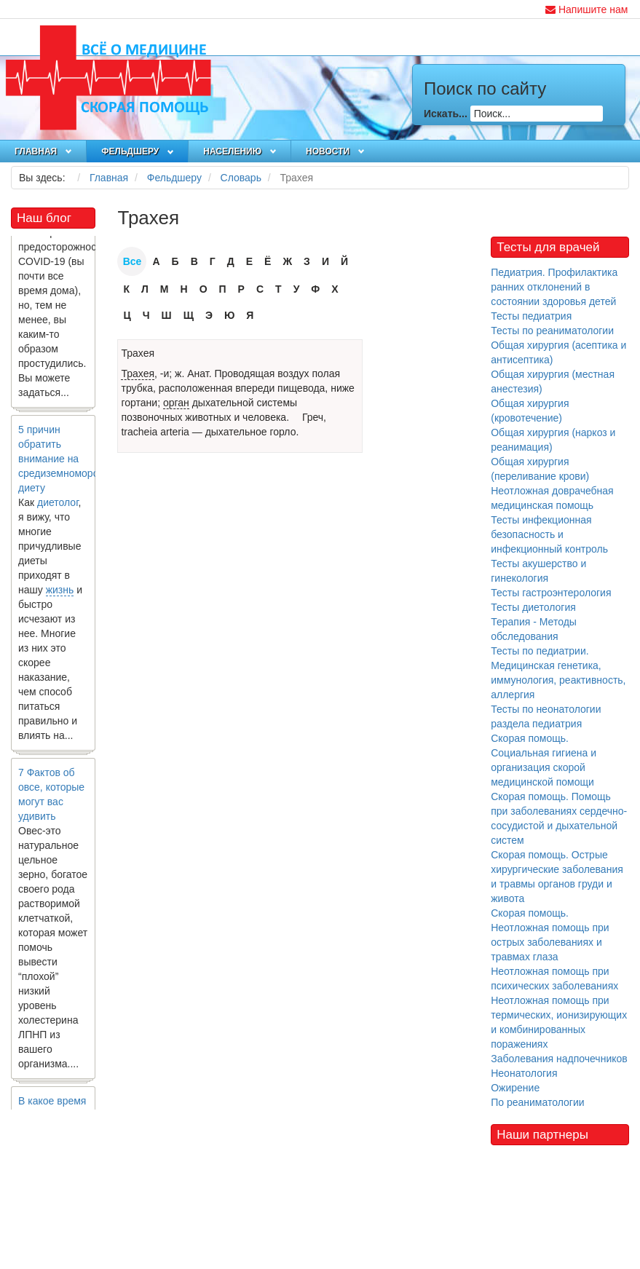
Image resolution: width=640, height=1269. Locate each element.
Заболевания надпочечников (559, 1058)
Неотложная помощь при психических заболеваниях (554, 978)
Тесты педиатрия (531, 316)
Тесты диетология (533, 607)
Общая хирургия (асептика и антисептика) (558, 352)
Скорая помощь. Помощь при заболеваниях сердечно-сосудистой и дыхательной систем (559, 818)
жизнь (60, 592)
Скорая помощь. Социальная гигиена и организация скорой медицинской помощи (543, 760)
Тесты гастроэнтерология (551, 592)
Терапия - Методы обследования (534, 629)
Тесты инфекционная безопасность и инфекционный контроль (549, 534)
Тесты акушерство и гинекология (538, 571)
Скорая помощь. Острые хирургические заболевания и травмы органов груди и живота (557, 876)
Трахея (137, 353)
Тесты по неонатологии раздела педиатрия (546, 716)
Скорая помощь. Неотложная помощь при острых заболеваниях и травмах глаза (550, 934)
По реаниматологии (537, 1102)
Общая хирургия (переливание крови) (540, 469)
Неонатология (524, 1073)
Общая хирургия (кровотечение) (530, 411)
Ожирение (515, 1088)
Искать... (445, 113)
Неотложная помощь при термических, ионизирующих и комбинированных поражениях (559, 1022)
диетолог (58, 504)
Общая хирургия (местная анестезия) (553, 381)
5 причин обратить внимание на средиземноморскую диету (66, 461)
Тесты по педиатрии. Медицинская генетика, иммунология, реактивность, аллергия (558, 672)
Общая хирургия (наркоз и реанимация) (553, 440)
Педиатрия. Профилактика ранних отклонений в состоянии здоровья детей (554, 286)
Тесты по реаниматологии (552, 330)
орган (176, 402)
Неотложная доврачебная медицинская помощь (552, 498)
